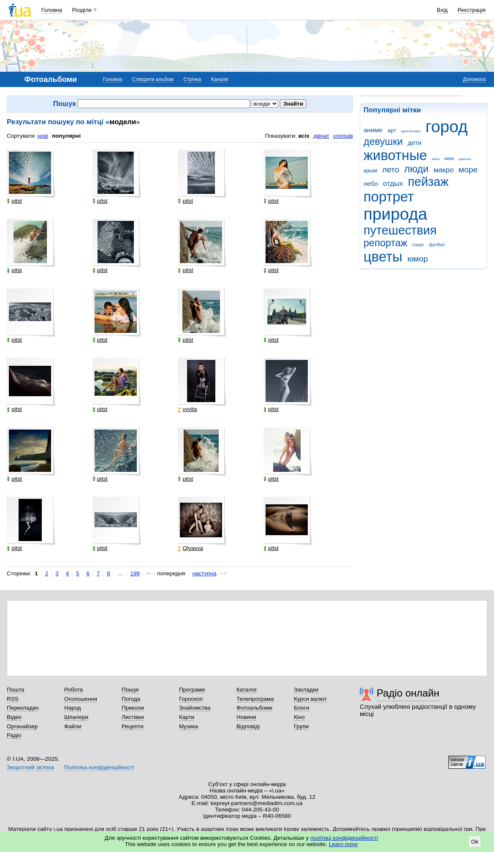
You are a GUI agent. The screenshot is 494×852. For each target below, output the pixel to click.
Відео (14, 717)
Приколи (133, 708)
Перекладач (22, 708)
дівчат (321, 136)
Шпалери (76, 717)
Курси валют (310, 699)
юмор (417, 258)
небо (371, 183)
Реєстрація (472, 10)
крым (370, 170)
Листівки (133, 717)
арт (392, 130)
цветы (383, 256)
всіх (303, 136)
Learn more (343, 844)
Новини (246, 717)
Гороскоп (191, 699)
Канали (219, 79)
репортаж (385, 242)
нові (43, 136)
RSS (13, 699)
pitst (14, 201)
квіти (436, 159)
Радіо (14, 735)
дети (415, 142)
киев (449, 158)
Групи (301, 726)
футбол (437, 244)
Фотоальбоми (254, 708)
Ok (474, 841)
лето (390, 169)
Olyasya (190, 548)
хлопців (343, 136)
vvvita (187, 409)
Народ (72, 708)
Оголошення (80, 699)
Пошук (130, 689)
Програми (192, 689)
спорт (418, 244)
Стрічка (192, 79)
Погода (131, 699)
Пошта (15, 689)
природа (395, 214)
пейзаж (428, 181)
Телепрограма (255, 699)
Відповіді (248, 726)
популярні (66, 136)
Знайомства (195, 708)
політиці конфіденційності (344, 838)
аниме (373, 129)
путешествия (400, 230)
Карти (186, 717)
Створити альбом (153, 79)
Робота (73, 689)
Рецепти (133, 726)
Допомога (474, 79)
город (447, 126)
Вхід (442, 10)
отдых (393, 184)
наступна (205, 573)
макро (444, 170)
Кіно (299, 717)
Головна (51, 10)
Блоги (301, 708)
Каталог (246, 689)
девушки (383, 141)
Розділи (82, 10)
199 (135, 573)
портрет (389, 196)
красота (465, 159)
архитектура (411, 131)
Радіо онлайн (408, 693)
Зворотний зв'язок (30, 767)
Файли (72, 726)
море (468, 169)
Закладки (306, 689)
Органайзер (22, 726)
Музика (188, 726)
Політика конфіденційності (99, 767)
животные (395, 155)
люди (416, 168)
